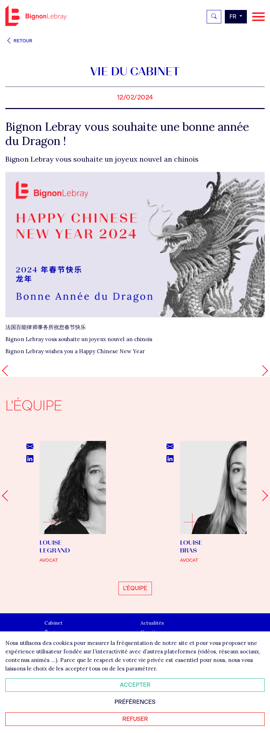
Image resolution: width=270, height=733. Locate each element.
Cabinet (53, 623)
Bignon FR (36, 15)
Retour (18, 40)
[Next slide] (262, 495)
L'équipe (135, 588)
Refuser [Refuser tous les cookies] (135, 719)
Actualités (152, 623)
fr (233, 16)
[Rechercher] (214, 16)
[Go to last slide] (7, 495)
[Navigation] (258, 16)
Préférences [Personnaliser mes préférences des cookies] (135, 702)
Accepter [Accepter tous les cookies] (135, 684)
